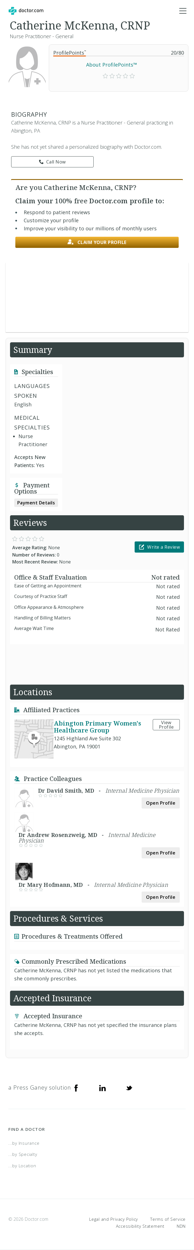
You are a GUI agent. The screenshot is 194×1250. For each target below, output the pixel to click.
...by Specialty (22, 1154)
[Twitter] (129, 1087)
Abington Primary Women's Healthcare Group (97, 726)
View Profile (166, 725)
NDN (181, 1226)
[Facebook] (76, 1087)
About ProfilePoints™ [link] (111, 65)
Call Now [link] (52, 162)
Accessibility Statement (140, 1226)
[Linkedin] (102, 1087)
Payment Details (36, 503)
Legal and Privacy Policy (113, 1219)
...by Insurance (23, 1143)
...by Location (22, 1166)
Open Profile (160, 803)
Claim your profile (97, 242)
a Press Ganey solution (39, 1088)
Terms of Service (168, 1219)
